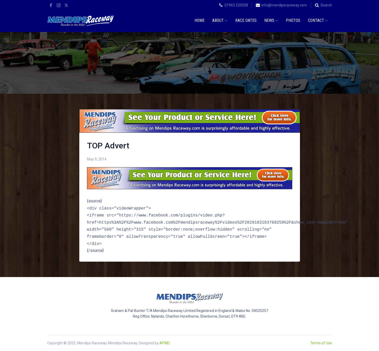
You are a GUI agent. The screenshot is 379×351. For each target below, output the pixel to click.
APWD (164, 343)
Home (200, 20)
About (220, 20)
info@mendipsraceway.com (284, 5)
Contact (318, 20)
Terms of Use (321, 343)
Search (326, 5)
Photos (293, 20)
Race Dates (246, 20)
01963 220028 (236, 5)
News (271, 20)
